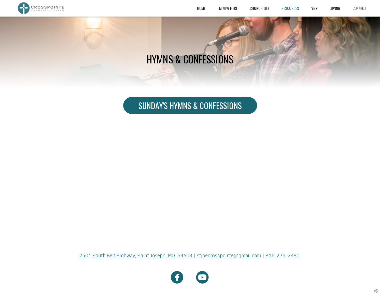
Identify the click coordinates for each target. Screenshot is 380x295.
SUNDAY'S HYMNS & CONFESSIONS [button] (190, 105)
